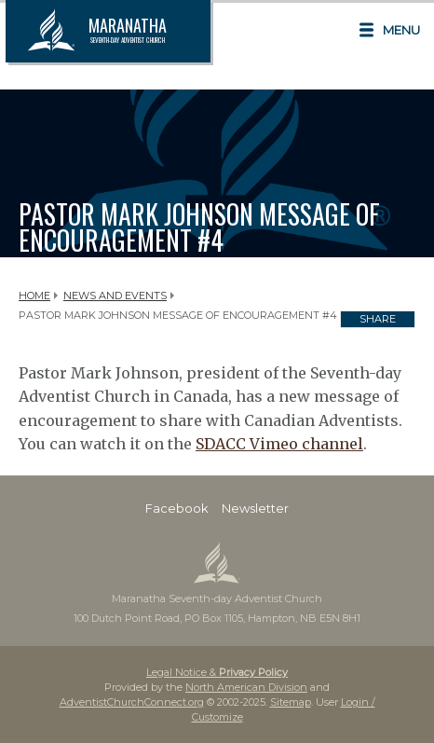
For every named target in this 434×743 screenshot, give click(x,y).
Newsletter (255, 508)
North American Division (246, 687)
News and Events (115, 295)
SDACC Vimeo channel (279, 443)
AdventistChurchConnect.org (132, 702)
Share (377, 318)
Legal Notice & (217, 672)
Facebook (177, 508)
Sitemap (290, 702)
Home (34, 295)
